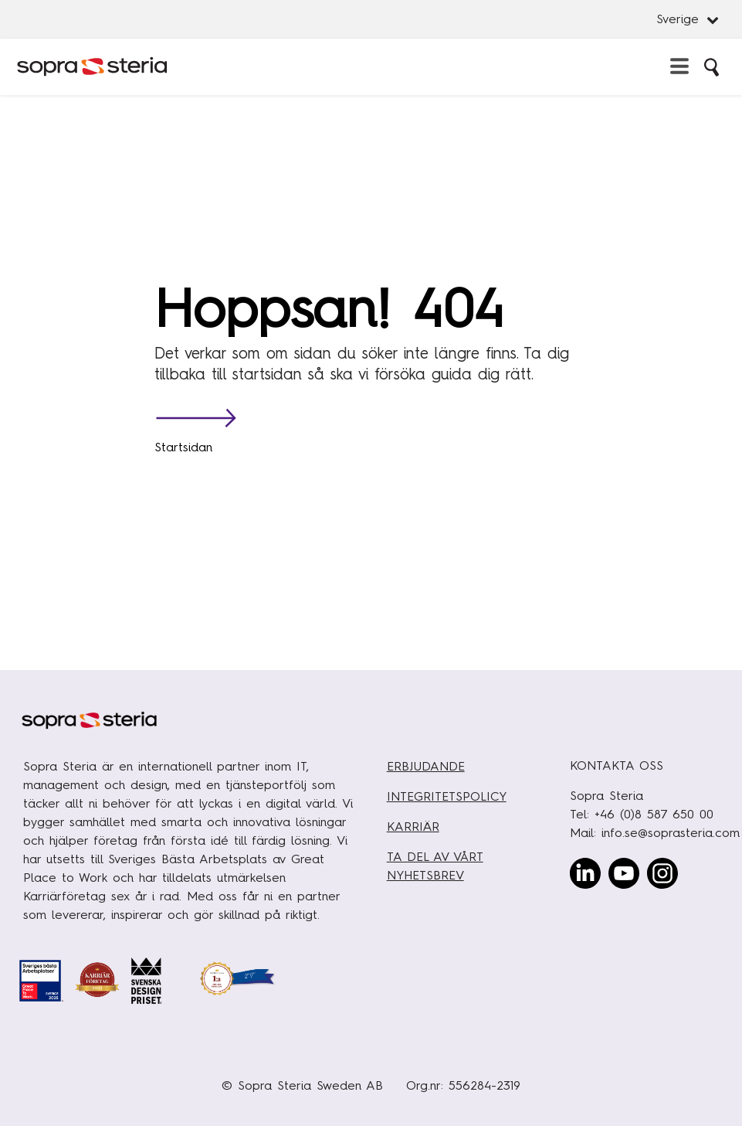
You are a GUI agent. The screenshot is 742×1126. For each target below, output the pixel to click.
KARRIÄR (413, 826)
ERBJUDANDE (426, 766)
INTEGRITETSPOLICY (447, 796)
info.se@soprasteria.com (670, 832)
